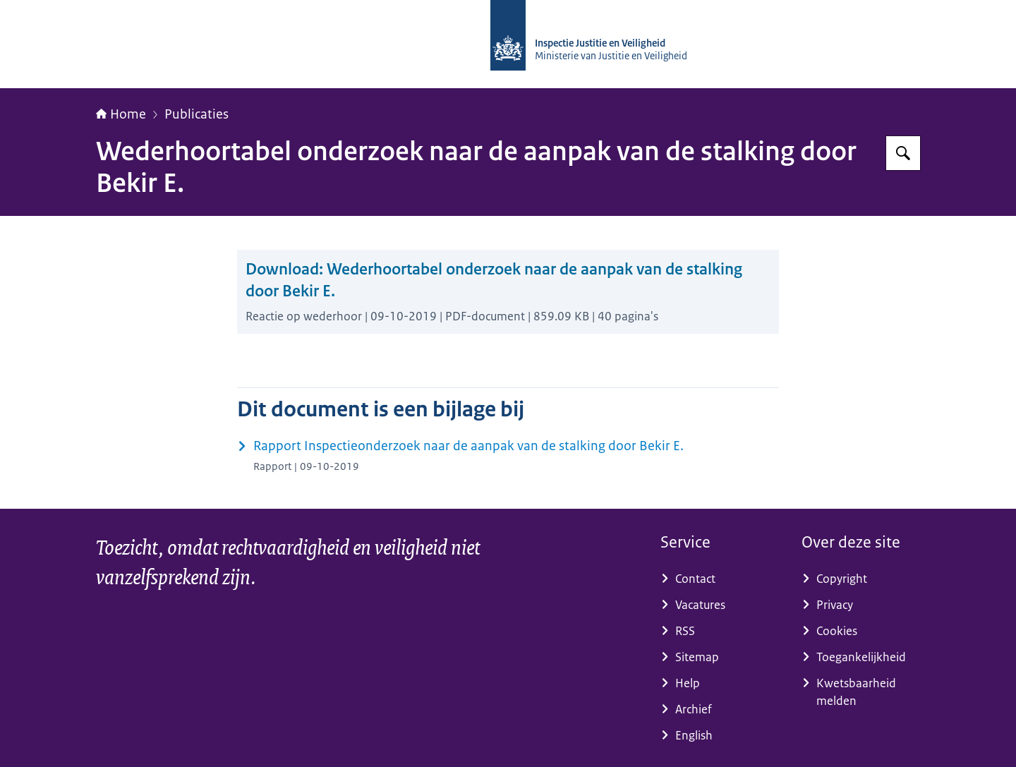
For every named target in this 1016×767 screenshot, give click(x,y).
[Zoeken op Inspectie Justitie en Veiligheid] (903, 153)
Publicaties (196, 114)
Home (121, 114)
